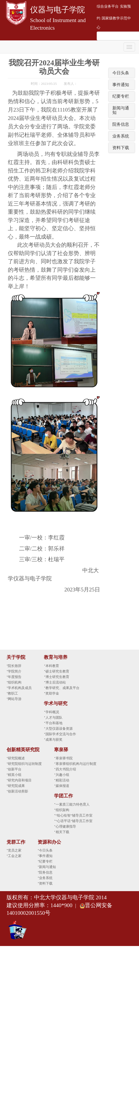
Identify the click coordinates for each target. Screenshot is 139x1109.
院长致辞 (14, 666)
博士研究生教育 (57, 677)
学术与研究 (55, 703)
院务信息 (120, 124)
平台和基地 (53, 723)
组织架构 (62, 810)
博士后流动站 (55, 682)
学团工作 (63, 795)
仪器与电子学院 (57, 9)
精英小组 (14, 775)
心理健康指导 (66, 826)
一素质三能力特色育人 (73, 804)
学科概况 (52, 712)
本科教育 (52, 666)
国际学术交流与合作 (60, 734)
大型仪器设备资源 (59, 728)
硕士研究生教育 (57, 671)
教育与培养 (55, 657)
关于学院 (16, 657)
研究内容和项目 (20, 780)
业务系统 (120, 136)
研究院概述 (16, 758)
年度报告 (14, 677)
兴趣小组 (62, 775)
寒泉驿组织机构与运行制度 (76, 764)
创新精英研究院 (23, 749)
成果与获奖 (53, 740)
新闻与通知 (47, 867)
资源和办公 (49, 842)
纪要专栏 (120, 96)
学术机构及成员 (20, 688)
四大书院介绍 (66, 769)
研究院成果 (16, 786)
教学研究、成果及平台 (62, 688)
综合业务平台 (108, 6)
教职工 (13, 693)
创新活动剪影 (18, 791)
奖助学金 (52, 693)
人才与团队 (53, 717)
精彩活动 (62, 780)
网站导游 (14, 699)
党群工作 (16, 842)
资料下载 (120, 147)
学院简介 (14, 671)
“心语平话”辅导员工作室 (74, 821)
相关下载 (62, 832)
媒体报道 (62, 786)
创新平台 (14, 769)
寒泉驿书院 (64, 758)
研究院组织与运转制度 (25, 764)
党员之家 (14, 850)
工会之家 (14, 856)
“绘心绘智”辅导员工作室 (74, 815)
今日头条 (120, 73)
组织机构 (14, 682)
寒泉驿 (61, 749)
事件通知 (120, 84)
